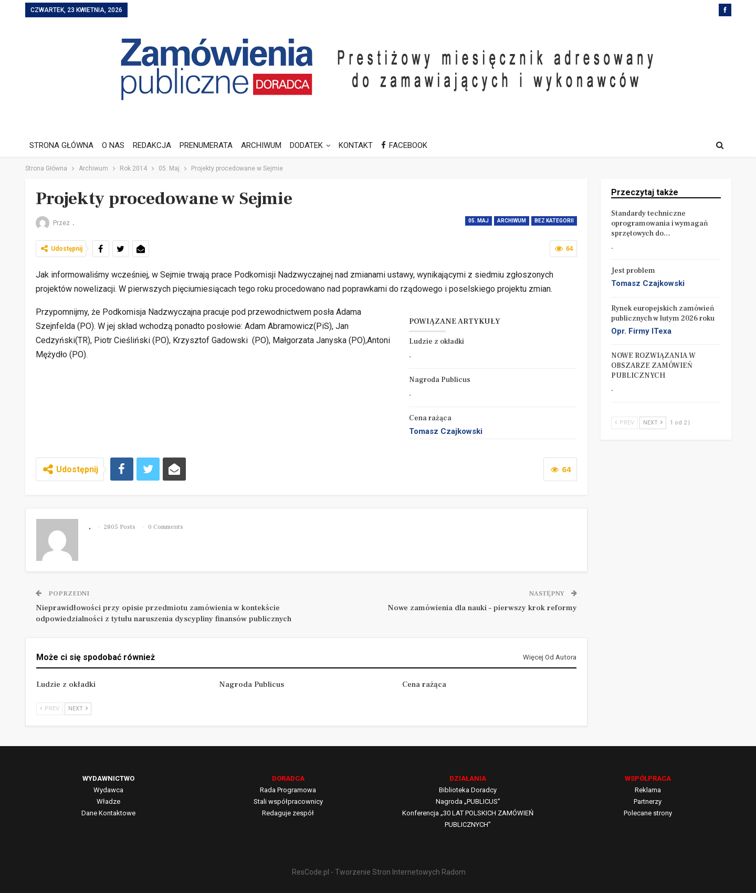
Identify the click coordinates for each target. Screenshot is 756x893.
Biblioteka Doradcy (468, 790)
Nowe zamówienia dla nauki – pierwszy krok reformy (482, 608)
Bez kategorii (554, 221)
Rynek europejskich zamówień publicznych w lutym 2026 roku (663, 313)
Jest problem (633, 270)
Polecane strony (648, 813)
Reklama (648, 790)
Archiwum (511, 221)
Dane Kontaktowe (108, 813)
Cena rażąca (430, 418)
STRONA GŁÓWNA (61, 145)
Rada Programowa (288, 790)
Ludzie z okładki (436, 341)
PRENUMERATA (210, 145)
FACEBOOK (415, 145)
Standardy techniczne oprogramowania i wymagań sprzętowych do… (659, 223)
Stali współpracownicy (288, 801)
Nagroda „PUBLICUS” (468, 801)
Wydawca (108, 790)
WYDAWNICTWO (108, 778)
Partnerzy (648, 801)
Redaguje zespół (288, 813)
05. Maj (478, 221)
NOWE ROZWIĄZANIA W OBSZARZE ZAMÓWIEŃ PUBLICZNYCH (653, 365)
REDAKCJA (155, 145)
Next (78, 708)
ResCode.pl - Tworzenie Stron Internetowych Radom (379, 872)
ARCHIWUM (267, 145)
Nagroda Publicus (439, 380)
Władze (108, 801)
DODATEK (314, 145)
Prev (49, 708)
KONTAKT (365, 145)
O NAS (114, 145)
